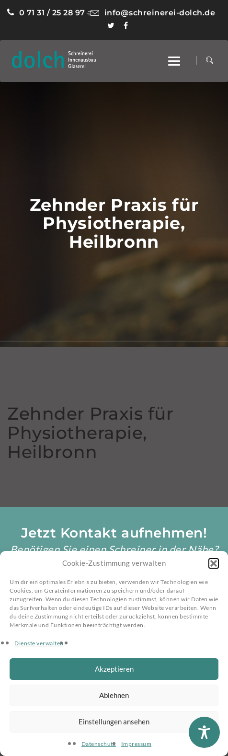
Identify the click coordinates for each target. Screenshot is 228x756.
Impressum (136, 743)
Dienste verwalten (39, 643)
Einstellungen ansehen (114, 721)
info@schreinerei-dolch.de (151, 12)
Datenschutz (98, 743)
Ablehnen (114, 695)
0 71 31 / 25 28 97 (46, 12)
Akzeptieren (114, 668)
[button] (213, 563)
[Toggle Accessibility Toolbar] (204, 732)
